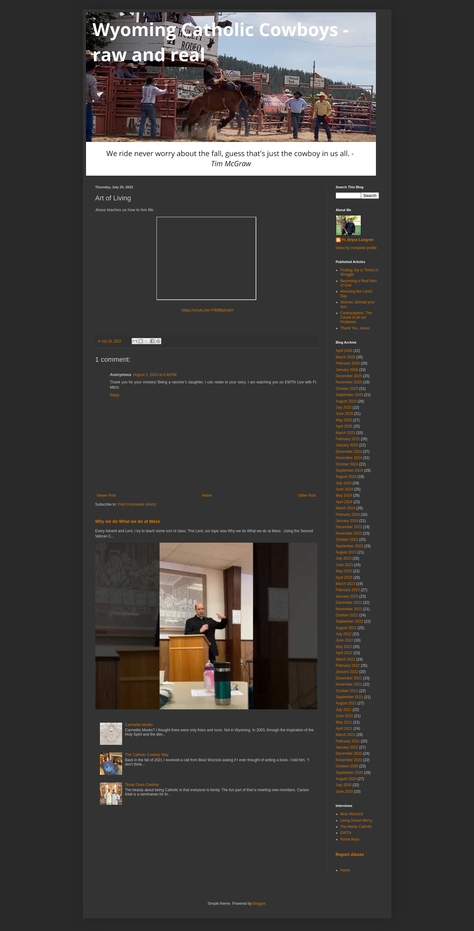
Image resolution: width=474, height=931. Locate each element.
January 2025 (347, 445)
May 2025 (344, 420)
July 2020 (344, 785)
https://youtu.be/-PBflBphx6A (206, 310)
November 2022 (349, 609)
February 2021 (348, 741)
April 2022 (344, 653)
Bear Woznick (351, 814)
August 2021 (346, 703)
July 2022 (344, 634)
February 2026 (348, 363)
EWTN (345, 833)
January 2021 (347, 747)
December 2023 (349, 527)
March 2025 (345, 433)
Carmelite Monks (139, 725)
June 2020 (344, 791)
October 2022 (347, 615)
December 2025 (349, 376)
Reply (115, 395)
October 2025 (347, 388)
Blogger (259, 903)
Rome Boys (350, 839)
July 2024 (344, 483)
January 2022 (347, 672)
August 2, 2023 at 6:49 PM (154, 375)
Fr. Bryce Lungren (358, 240)
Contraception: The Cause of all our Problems (356, 317)
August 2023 (346, 552)
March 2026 (345, 357)
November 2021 (349, 684)
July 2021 (344, 710)
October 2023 (347, 539)
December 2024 (349, 451)
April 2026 (344, 351)
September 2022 (349, 621)
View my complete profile (356, 248)
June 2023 (344, 565)
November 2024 (349, 458)
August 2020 (346, 779)
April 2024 (344, 502)
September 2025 (349, 395)
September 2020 (349, 772)
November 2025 (349, 382)
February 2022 (348, 665)
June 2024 (344, 489)
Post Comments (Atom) (137, 504)
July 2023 (344, 558)
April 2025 (344, 426)
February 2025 (348, 439)
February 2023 (348, 590)
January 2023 (347, 596)
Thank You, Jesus (355, 328)
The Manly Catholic (356, 827)
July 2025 (344, 407)
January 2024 (347, 521)
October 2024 (347, 464)
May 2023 (344, 571)
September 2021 (349, 697)
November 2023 (349, 533)
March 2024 (345, 508)
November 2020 (349, 760)
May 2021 (344, 722)
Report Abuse (350, 854)
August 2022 (346, 628)
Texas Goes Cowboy (142, 785)
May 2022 (344, 647)
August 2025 (346, 401)
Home (207, 495)
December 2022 (349, 602)
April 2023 (344, 577)
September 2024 (349, 470)
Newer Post (106, 495)
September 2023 (349, 546)
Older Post (307, 495)
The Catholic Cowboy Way (146, 755)
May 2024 (344, 495)
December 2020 (349, 753)
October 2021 (347, 691)
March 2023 (345, 584)
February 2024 (348, 514)
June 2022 (344, 640)
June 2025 (344, 413)
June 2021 (344, 716)
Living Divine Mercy (356, 820)
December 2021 (349, 678)
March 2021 (345, 735)
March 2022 (345, 659)
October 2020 (347, 766)
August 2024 (346, 476)
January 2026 (347, 370)
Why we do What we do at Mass (127, 521)
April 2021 (344, 728)
